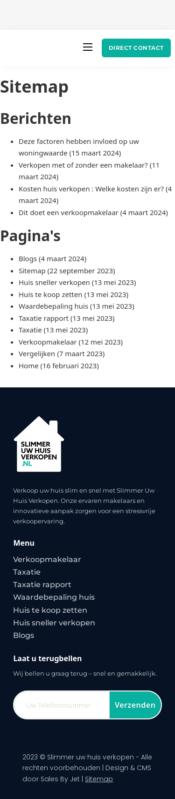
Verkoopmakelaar (48, 341)
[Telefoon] (61, 704)
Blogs (28, 258)
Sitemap (32, 270)
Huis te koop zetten (50, 294)
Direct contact (136, 47)
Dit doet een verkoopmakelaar (69, 212)
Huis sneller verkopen (54, 282)
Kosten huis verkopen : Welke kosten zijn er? (91, 188)
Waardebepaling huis (53, 306)
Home (29, 365)
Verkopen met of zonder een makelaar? (83, 164)
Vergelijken (37, 353)
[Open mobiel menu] (87, 47)
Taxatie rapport (44, 318)
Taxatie (30, 329)
